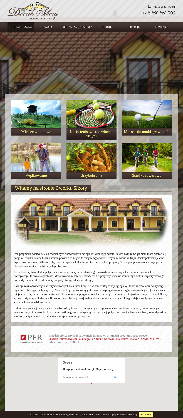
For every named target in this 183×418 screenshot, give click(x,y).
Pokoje (107, 27)
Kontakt (161, 27)
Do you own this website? (75, 377)
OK (114, 377)
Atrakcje (133, 27)
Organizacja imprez (77, 27)
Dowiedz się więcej (127, 414)
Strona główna (20, 27)
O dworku (47, 27)
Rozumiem (146, 414)
